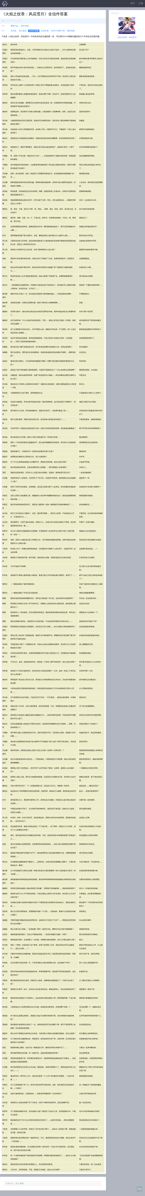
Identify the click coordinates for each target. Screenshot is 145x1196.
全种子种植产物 (58, 31)
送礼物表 (22, 31)
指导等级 (25, 26)
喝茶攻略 (71, 31)
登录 (132, 3)
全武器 (13, 31)
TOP (139, 1189)
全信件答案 (34, 31)
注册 (141, 3)
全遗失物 (45, 31)
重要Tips (14, 26)
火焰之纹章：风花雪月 (127, 37)
